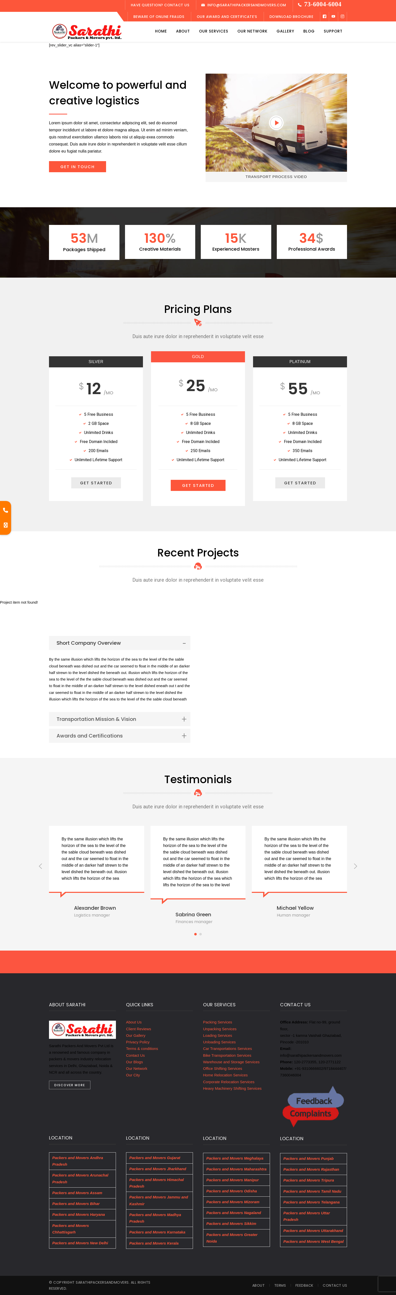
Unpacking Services (220, 1029)
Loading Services (217, 1035)
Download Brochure (291, 16)
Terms (280, 1285)
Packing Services (217, 1022)
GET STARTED (96, 483)
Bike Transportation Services (227, 1055)
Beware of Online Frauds (158, 16)
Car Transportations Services (227, 1048)
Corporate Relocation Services (228, 1082)
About (258, 1285)
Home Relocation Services (225, 1075)
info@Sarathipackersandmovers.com (246, 5)
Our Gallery (135, 1035)
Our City (133, 1075)
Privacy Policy (138, 1042)
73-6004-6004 (322, 4)
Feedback (304, 1285)
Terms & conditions (142, 1048)
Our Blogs (134, 1062)
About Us (134, 1022)
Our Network (136, 1068)
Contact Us (135, 1055)
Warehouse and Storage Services (231, 1062)
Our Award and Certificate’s (227, 16)
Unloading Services (219, 1042)
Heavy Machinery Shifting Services (232, 1088)
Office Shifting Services (222, 1068)
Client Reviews (138, 1029)
